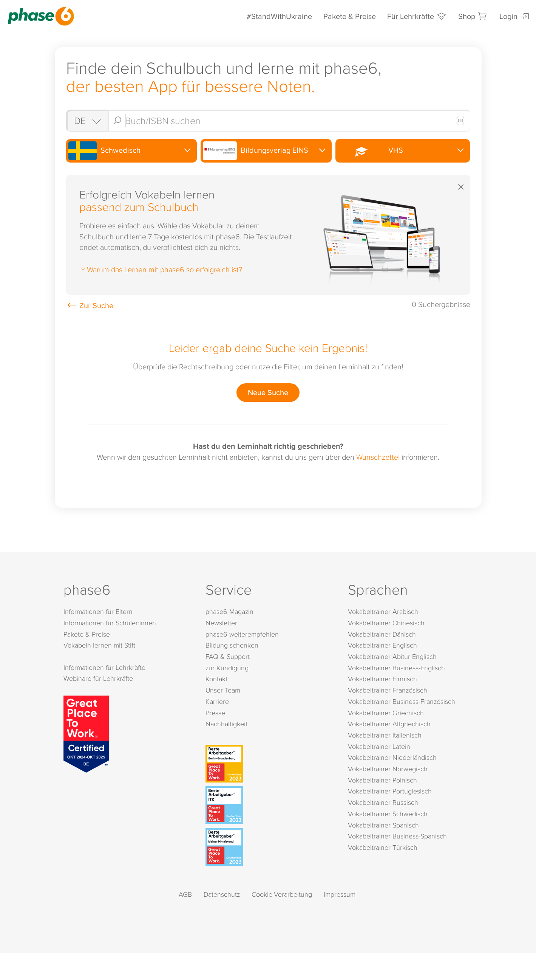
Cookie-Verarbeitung (282, 894)
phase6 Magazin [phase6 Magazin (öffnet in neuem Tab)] (229, 611)
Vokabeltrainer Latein (379, 746)
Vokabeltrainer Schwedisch (388, 813)
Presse (215, 712)
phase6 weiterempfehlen (242, 634)
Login (514, 16)
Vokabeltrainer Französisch (387, 690)
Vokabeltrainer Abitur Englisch (392, 656)
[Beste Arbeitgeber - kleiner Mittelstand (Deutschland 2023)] (269, 847)
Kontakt (216, 678)
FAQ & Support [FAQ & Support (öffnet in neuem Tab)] (227, 656)
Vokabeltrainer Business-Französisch (401, 701)
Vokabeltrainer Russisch (383, 802)
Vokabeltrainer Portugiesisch (390, 791)
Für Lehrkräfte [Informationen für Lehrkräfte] (417, 16)
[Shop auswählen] (87, 121)
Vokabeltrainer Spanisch (383, 825)
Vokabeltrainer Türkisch (382, 847)
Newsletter (221, 623)
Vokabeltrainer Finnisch (382, 678)
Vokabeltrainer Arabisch (383, 611)
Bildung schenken (231, 645)
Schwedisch (104, 150)
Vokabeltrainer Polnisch (382, 780)
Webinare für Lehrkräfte (98, 678)
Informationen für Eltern (98, 611)
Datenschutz (222, 894)
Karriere (217, 701)
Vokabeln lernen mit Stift (99, 645)
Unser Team (222, 690)
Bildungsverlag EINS (255, 150)
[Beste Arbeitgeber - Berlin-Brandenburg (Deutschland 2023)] (269, 764)
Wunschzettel (378, 456)
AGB (185, 894)
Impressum (339, 894)
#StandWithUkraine (279, 16)
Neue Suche (268, 392)
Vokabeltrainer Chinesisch (386, 623)
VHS (370, 151)
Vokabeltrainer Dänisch (382, 634)
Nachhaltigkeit (226, 723)
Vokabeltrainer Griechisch (386, 712)
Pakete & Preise (349, 16)
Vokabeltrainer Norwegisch (388, 768)
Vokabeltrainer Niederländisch (392, 757)
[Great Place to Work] (86, 733)
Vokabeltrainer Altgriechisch (389, 723)
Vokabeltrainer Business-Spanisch (397, 836)
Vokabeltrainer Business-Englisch (396, 668)
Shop (473, 16)
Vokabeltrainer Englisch (382, 645)
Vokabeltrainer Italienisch (385, 735)
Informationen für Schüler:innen (109, 623)
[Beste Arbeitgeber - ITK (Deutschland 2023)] (269, 805)
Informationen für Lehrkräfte (104, 667)
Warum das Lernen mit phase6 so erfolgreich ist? (160, 269)
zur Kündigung (227, 668)
